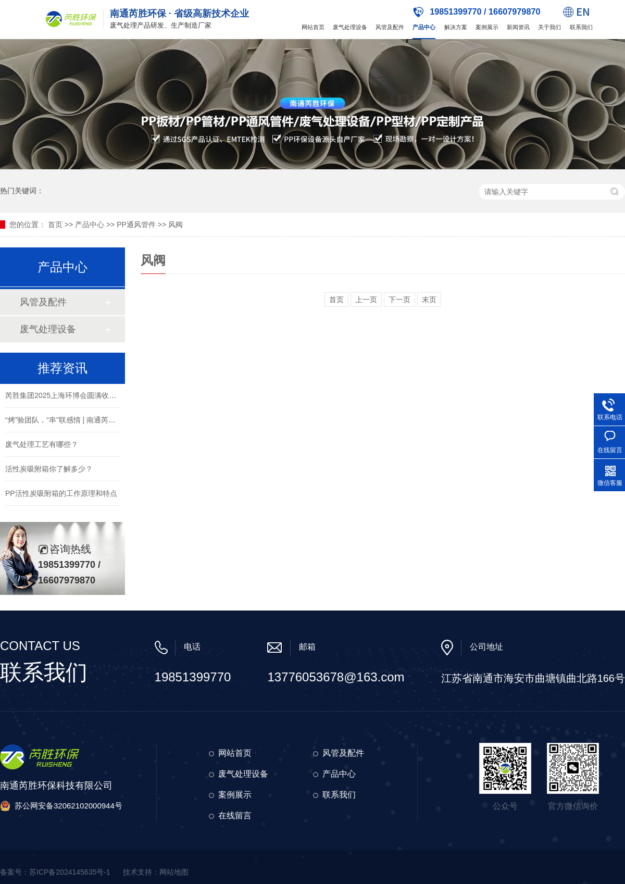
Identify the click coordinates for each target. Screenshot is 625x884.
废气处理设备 (350, 27)
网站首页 (313, 27)
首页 (55, 224)
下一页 (399, 299)
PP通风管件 (136, 224)
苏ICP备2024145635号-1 (69, 872)
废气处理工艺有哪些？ (41, 445)
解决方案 (455, 27)
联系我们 (581, 27)
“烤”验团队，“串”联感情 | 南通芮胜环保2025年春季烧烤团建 (101, 421)
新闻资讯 (518, 27)
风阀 (175, 224)
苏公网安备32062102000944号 (68, 805)
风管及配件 (390, 27)
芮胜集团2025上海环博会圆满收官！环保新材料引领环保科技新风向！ (119, 396)
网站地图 (174, 872)
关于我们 (549, 27)
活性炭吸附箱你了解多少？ (49, 470)
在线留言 (235, 815)
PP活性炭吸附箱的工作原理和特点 (61, 494)
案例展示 (487, 27)
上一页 (366, 299)
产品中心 (424, 27)
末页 (429, 299)
